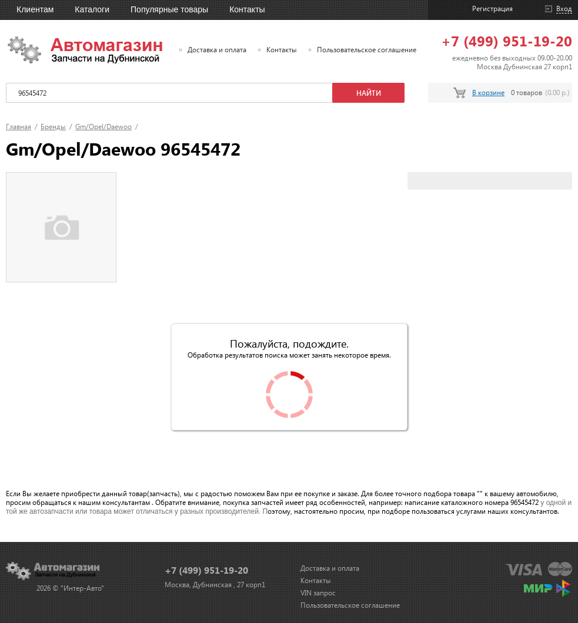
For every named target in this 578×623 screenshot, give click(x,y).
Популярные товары (169, 9)
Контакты (247, 9)
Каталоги (92, 9)
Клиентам (35, 9)
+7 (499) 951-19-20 (506, 40)
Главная (18, 126)
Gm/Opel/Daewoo (103, 126)
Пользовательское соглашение (366, 49)
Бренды (53, 126)
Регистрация (492, 8)
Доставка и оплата (217, 49)
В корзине (488, 92)
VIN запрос (318, 592)
